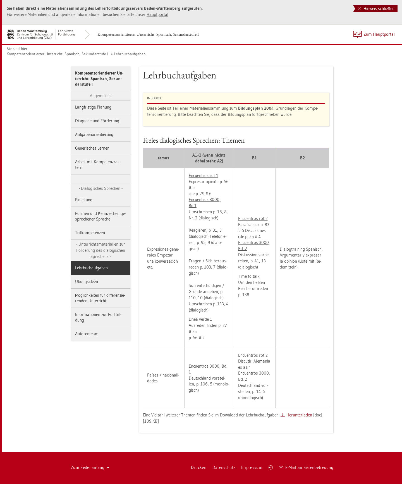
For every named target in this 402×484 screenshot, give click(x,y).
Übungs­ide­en (86, 281)
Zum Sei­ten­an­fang (90, 467)
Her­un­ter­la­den (299, 415)
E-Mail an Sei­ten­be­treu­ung (306, 467)
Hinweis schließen (376, 8)
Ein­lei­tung (83, 199)
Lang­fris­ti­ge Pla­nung (93, 107)
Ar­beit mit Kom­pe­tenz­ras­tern (98, 164)
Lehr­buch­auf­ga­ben (130, 53)
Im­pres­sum (251, 467)
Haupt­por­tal (157, 14)
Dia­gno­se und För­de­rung (97, 120)
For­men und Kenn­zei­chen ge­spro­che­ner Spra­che (100, 216)
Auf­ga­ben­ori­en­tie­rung (94, 134)
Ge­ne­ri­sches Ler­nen (92, 148)
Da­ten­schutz (223, 467)
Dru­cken (198, 467)
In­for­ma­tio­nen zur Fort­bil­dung (98, 317)
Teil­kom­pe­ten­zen (90, 232)
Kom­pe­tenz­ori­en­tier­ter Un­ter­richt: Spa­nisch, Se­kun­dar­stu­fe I (148, 34)
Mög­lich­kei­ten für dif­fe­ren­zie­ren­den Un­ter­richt (100, 298)
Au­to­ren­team (87, 333)
